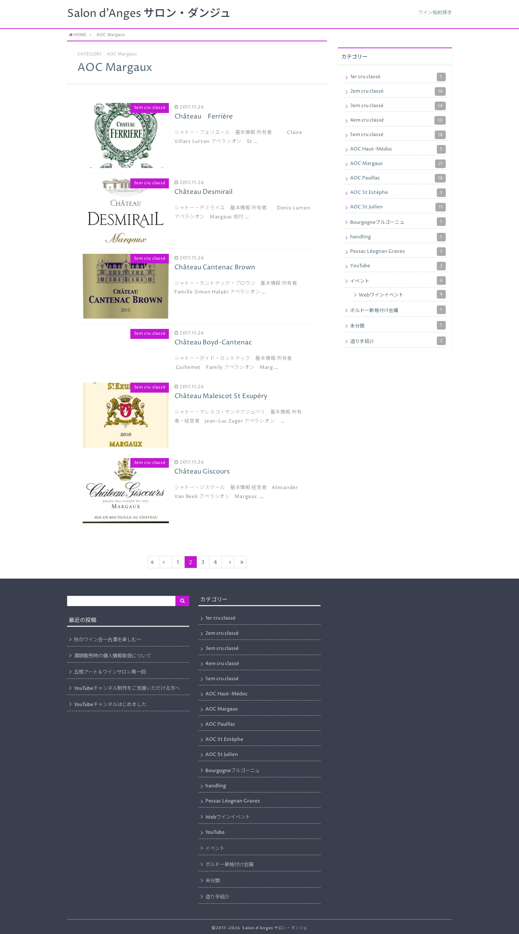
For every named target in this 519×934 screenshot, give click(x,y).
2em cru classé (398, 91)
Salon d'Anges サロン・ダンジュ (149, 13)
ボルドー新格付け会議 (398, 309)
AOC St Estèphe (398, 192)
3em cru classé (398, 106)
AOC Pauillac (398, 178)
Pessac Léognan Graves (398, 251)
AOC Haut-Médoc (398, 149)
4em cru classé (398, 120)
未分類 (398, 325)
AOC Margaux (398, 163)
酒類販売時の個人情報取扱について (112, 656)
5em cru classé (398, 135)
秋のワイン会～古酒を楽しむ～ (107, 639)
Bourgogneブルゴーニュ (398, 221)
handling (398, 237)
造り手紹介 (398, 340)
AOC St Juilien (398, 207)
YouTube (398, 266)
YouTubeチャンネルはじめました (110, 704)
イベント (398, 280)
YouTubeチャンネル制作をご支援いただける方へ (127, 688)
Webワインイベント (402, 294)
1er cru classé (398, 77)
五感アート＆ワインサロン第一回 (110, 672)
